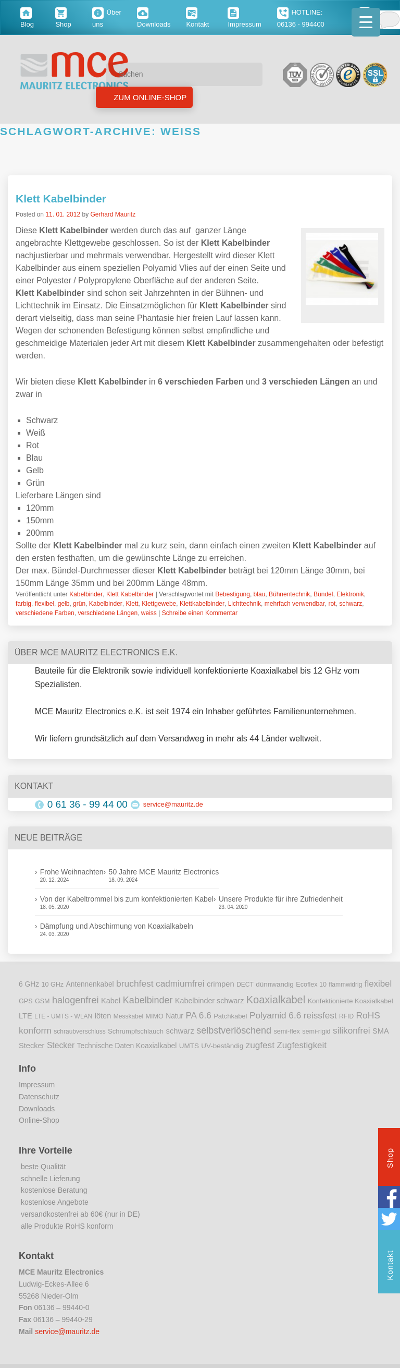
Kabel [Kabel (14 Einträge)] (110, 1001)
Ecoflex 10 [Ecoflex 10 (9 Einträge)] (311, 984)
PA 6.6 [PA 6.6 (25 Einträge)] (198, 1015)
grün (79, 603)
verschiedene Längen (108, 613)
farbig (23, 603)
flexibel (44, 603)
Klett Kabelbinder (61, 199)
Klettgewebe (159, 603)
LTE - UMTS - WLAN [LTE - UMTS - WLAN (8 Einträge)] (63, 1016)
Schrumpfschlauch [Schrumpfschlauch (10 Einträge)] (136, 1031)
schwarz (350, 603)
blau (260, 594)
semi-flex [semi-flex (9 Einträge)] (287, 1031)
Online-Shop (39, 1120)
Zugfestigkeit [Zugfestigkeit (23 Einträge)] (301, 1045)
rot (331, 603)
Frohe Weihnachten (72, 872)
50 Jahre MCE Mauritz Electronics (164, 872)
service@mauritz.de (173, 804)
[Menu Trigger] (366, 22)
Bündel (323, 594)
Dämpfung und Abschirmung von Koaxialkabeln (116, 926)
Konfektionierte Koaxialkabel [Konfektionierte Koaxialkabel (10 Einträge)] (350, 1001)
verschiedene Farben (45, 613)
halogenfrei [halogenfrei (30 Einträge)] (75, 1000)
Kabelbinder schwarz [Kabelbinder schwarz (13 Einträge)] (209, 1001)
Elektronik (350, 594)
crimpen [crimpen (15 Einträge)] (220, 984)
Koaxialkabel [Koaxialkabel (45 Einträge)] (275, 999)
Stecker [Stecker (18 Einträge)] (60, 1045)
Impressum (37, 1085)
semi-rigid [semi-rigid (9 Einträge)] (316, 1031)
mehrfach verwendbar (295, 603)
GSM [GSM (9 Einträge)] (42, 1001)
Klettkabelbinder (202, 603)
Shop (389, 1159)
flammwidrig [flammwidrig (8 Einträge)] (345, 984)
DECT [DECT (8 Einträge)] (245, 984)
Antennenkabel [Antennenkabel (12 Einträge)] (90, 984)
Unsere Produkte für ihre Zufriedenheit (281, 899)
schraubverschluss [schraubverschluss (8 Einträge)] (79, 1031)
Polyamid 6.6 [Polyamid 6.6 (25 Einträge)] (275, 1015)
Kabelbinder (86, 594)
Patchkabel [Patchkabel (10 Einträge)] (230, 1016)
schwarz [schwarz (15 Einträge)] (180, 1031)
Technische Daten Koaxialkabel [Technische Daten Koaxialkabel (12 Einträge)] (127, 1046)
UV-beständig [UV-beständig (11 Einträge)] (222, 1046)
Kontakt (389, 1266)
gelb (64, 603)
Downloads (37, 1109)
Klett (132, 603)
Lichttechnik (244, 603)
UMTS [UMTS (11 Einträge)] (189, 1046)
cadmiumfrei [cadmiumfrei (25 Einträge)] (180, 983)
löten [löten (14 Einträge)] (103, 1016)
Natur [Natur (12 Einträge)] (174, 1016)
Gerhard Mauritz (112, 214)
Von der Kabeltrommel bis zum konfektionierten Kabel (127, 899)
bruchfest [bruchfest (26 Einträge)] (135, 983)
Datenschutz (39, 1097)
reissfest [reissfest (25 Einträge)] (320, 1015)
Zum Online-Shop (148, 97)
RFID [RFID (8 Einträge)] (346, 1016)
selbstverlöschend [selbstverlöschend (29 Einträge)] (233, 1030)
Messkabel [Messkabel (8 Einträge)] (128, 1016)
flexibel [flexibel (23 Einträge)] (378, 984)
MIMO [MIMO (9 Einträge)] (155, 1016)
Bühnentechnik (289, 594)
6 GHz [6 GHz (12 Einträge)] (29, 984)
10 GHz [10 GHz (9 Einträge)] (53, 984)
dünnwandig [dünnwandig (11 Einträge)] (275, 984)
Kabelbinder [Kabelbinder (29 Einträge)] (148, 1000)
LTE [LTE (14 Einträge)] (25, 1016)
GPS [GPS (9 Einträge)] (26, 1001)
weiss (149, 613)
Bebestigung (232, 594)
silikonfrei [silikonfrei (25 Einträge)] (351, 1030)
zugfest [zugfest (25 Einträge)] (260, 1045)
